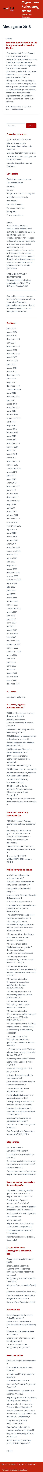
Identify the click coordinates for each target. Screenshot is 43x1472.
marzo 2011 (12, 511)
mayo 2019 (11, 393)
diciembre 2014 (13, 443)
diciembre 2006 (13, 640)
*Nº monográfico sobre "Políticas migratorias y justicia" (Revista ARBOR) (21, 1061)
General (9, 39)
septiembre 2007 (14, 608)
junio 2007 (11, 619)
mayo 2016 (11, 425)
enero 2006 (11, 680)
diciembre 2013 (13, 461)
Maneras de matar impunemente (21, 153)
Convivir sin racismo (15, 1154)
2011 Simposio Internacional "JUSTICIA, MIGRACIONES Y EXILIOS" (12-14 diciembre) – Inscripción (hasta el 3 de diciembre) (19, 836)
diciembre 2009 (13, 547)
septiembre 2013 (14, 468)
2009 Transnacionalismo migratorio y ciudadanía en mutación (18, 759)
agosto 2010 (12, 529)
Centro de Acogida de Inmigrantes (21, 1360)
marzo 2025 (12, 332)
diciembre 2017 (13, 407)
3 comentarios (17, 109)
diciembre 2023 (13, 346)
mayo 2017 (11, 411)
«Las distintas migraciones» (18, 901)
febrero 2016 (12, 432)
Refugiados (11, 211)
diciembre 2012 (13, 486)
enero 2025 (11, 335)
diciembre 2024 (13, 339)
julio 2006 (11, 658)
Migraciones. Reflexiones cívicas (31, 6)
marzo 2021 (12, 368)
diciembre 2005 (13, 684)
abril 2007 (11, 626)
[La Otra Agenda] (14, 1147)
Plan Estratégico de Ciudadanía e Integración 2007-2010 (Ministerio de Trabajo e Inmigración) (21, 1413)
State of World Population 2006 (20, 1302)
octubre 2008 (12, 576)
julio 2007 (11, 615)
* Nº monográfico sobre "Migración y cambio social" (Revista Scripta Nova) (18, 1004)
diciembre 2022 (13, 353)
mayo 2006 (11, 666)
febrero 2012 (12, 493)
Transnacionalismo (15, 215)
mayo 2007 (11, 623)
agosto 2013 (12, 472)
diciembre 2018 (13, 396)
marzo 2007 (12, 630)
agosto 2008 (12, 583)
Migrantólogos (13, 1220)
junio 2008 (11, 590)
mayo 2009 (11, 565)
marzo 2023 (12, 350)
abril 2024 (11, 343)
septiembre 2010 (14, 526)
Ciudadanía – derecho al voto (19, 179)
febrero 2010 (12, 540)
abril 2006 (11, 669)
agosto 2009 (12, 558)
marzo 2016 (12, 429)
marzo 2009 (12, 569)
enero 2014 (11, 457)
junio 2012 (11, 490)
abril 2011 (11, 508)
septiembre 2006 (14, 651)
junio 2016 (11, 422)
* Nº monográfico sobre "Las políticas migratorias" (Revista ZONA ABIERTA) (19, 994)
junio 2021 (11, 364)
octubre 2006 (12, 648)
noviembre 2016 (14, 418)
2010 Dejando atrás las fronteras (21, 769)
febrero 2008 (12, 601)
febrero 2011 (12, 515)
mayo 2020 (11, 382)
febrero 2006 (12, 676)
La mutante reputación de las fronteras (19, 164)
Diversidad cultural (15, 182)
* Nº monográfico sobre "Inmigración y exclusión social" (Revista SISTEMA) (20, 959)
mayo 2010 (11, 533)
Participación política (15, 208)
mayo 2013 (11, 479)
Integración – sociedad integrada (21, 193)
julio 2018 (11, 400)
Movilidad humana (14, 204)
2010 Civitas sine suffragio (18, 765)
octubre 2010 (12, 522)
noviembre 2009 (14, 551)
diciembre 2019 (13, 386)
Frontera (10, 186)
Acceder (10, 1451)
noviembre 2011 (14, 500)
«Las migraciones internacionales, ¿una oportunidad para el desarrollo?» (21, 908)
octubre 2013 (12, 465)
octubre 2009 (12, 554)
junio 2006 (11, 662)
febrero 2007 (12, 633)
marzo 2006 (12, 673)
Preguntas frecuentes (26, 1464)
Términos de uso (9, 1464)
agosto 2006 (12, 655)
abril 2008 (11, 594)
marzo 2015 (12, 439)
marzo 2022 (12, 357)
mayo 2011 (11, 504)
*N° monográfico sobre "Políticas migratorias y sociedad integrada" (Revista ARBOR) (21, 1052)
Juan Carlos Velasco (15, 697)
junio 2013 (11, 475)
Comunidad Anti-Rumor (17, 1151)
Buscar (31, 126)
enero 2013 (11, 483)
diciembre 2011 (13, 497)
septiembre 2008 (14, 579)
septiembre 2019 (14, 389)
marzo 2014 (12, 454)
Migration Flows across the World (21, 1285)
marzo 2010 (12, 536)
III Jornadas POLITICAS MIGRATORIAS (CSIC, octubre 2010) (19, 859)
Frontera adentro (14, 1167)
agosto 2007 (12, 612)
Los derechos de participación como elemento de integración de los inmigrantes (21, 1111)
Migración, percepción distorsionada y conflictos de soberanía (19, 146)
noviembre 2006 (14, 644)
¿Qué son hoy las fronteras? (19, 139)
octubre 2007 (12, 605)
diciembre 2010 (13, 518)
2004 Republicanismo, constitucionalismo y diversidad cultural (20, 722)
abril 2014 (11, 450)
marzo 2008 (12, 597)
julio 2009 (11, 562)
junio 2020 (11, 378)
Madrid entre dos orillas (17, 1380)
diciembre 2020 (13, 375)
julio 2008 (11, 587)
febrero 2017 (12, 414)
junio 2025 (11, 328)
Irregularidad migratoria (17, 197)
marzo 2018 (12, 404)
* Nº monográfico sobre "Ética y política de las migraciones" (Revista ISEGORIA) (20, 937)
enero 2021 (11, 371)
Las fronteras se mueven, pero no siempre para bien (21, 158)
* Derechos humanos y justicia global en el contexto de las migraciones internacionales (20, 1193)
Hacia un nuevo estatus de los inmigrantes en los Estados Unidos (21, 45)
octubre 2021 (12, 360)
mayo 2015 (11, 436)
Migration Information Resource (21, 1291)
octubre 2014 (12, 447)
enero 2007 (11, 637)
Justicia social (12, 200)
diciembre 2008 (13, 572)
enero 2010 (11, 544)
